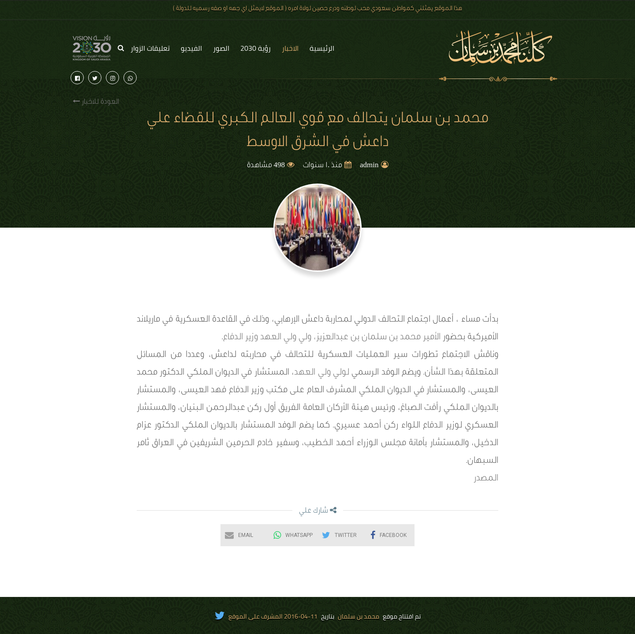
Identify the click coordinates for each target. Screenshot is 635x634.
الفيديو (191, 48)
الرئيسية (322, 48)
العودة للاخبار (96, 102)
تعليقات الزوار (150, 48)
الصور (221, 48)
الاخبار (290, 48)
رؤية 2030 (255, 48)
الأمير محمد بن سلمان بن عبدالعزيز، (377, 338)
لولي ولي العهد (321, 373)
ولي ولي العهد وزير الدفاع (267, 338)
